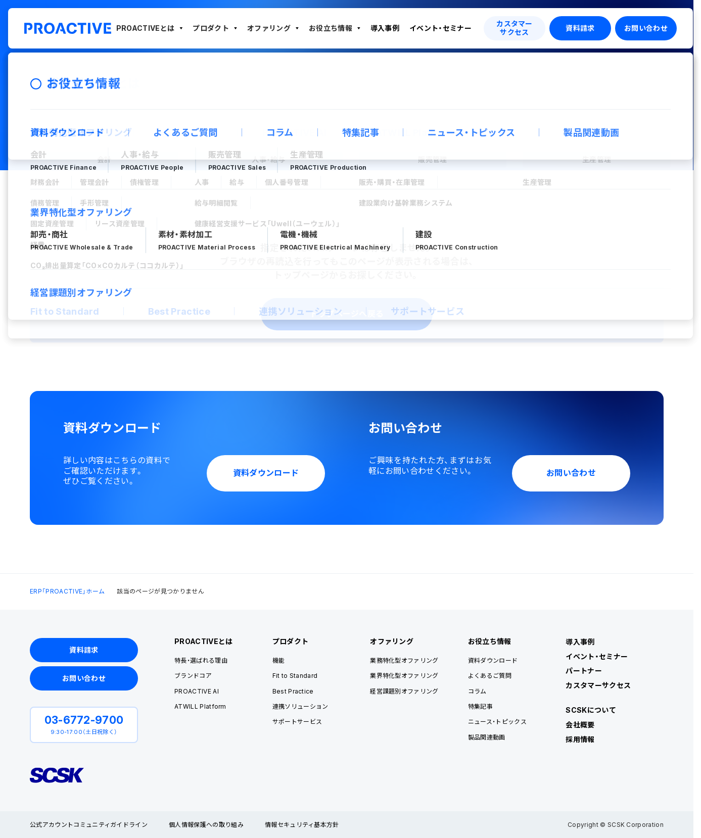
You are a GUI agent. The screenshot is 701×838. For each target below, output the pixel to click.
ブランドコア (193, 675)
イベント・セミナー (440, 28)
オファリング (269, 28)
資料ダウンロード (493, 660)
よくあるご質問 (489, 675)
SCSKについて (591, 710)
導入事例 (384, 28)
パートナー (584, 670)
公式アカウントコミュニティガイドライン (89, 824)
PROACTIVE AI (196, 691)
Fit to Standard (295, 675)
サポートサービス (297, 721)
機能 (278, 660)
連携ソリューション (300, 706)
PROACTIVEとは (145, 28)
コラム (477, 691)
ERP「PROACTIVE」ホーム (67, 75)
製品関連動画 (486, 737)
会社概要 (580, 724)
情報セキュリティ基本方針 (302, 824)
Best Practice (293, 691)
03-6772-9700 (84, 720)
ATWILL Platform (200, 706)
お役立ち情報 (330, 28)
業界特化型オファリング (404, 675)
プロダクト (211, 28)
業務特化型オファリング (404, 660)
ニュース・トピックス (497, 721)
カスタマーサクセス (598, 685)
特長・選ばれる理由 (200, 660)
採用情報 (580, 739)
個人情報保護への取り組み (206, 824)
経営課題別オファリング (404, 691)
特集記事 (480, 706)
